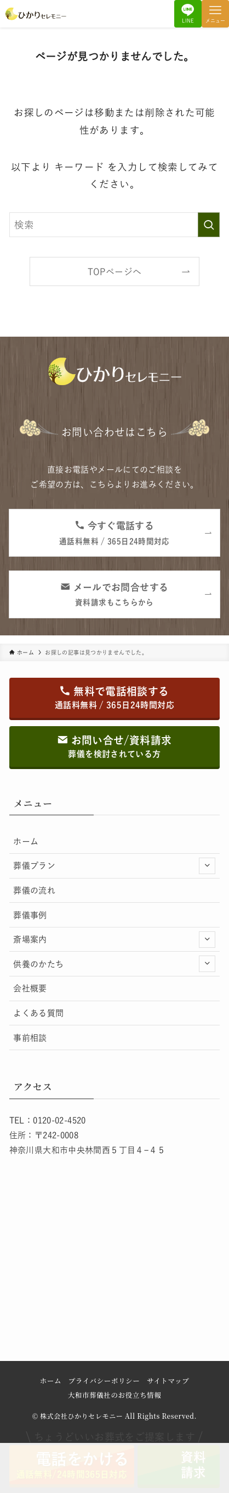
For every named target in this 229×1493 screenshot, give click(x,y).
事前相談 (30, 1038)
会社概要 (30, 988)
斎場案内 (114, 939)
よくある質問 (38, 1013)
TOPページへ (115, 271)
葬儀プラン (114, 866)
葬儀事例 (30, 915)
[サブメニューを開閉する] (207, 866)
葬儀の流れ (34, 890)
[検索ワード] (114, 224)
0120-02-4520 (59, 1120)
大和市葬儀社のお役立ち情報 (115, 1395)
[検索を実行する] (209, 224)
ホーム (25, 841)
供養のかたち (114, 964)
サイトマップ (168, 1381)
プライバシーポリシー (104, 1381)
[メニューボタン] (215, 14)
